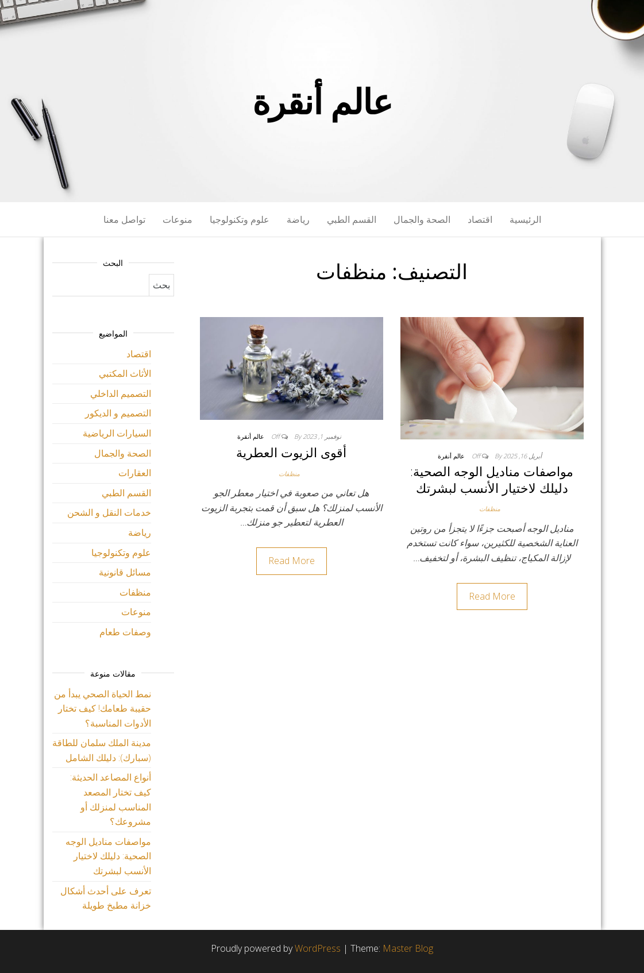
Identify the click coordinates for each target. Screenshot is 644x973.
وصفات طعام (125, 632)
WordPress (318, 948)
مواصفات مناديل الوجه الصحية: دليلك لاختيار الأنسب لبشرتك (491, 479)
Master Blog (408, 948)
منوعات (177, 219)
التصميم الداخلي (120, 393)
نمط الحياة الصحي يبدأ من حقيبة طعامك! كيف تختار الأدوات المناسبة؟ (102, 708)
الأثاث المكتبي (125, 373)
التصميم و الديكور (118, 413)
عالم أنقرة (322, 101)
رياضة (298, 219)
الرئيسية (525, 219)
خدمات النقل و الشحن (109, 512)
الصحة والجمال (422, 219)
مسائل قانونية (125, 572)
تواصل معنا (124, 219)
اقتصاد (480, 219)
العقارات (134, 472)
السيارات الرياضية (117, 433)
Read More (492, 596)
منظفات (489, 508)
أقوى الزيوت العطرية (291, 452)
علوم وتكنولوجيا (239, 219)
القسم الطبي (351, 219)
